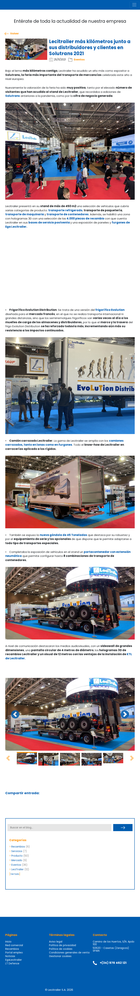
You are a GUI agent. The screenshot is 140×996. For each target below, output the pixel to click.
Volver (14, 33)
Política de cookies (60, 949)
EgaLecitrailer (13, 960)
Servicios (16, 851)
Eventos (79, 59)
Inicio (8, 941)
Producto (17, 856)
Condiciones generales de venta (69, 952)
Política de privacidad (62, 945)
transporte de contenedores (68, 214)
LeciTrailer (17, 869)
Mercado (16, 860)
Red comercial (14, 945)
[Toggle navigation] (134, 4)
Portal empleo (14, 952)
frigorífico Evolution (110, 310)
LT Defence (12, 963)
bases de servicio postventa (49, 222)
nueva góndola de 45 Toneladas (63, 535)
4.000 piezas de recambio (85, 218)
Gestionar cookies (60, 956)
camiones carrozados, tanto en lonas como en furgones (64, 443)
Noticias (10, 956)
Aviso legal (55, 941)
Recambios (18, 846)
